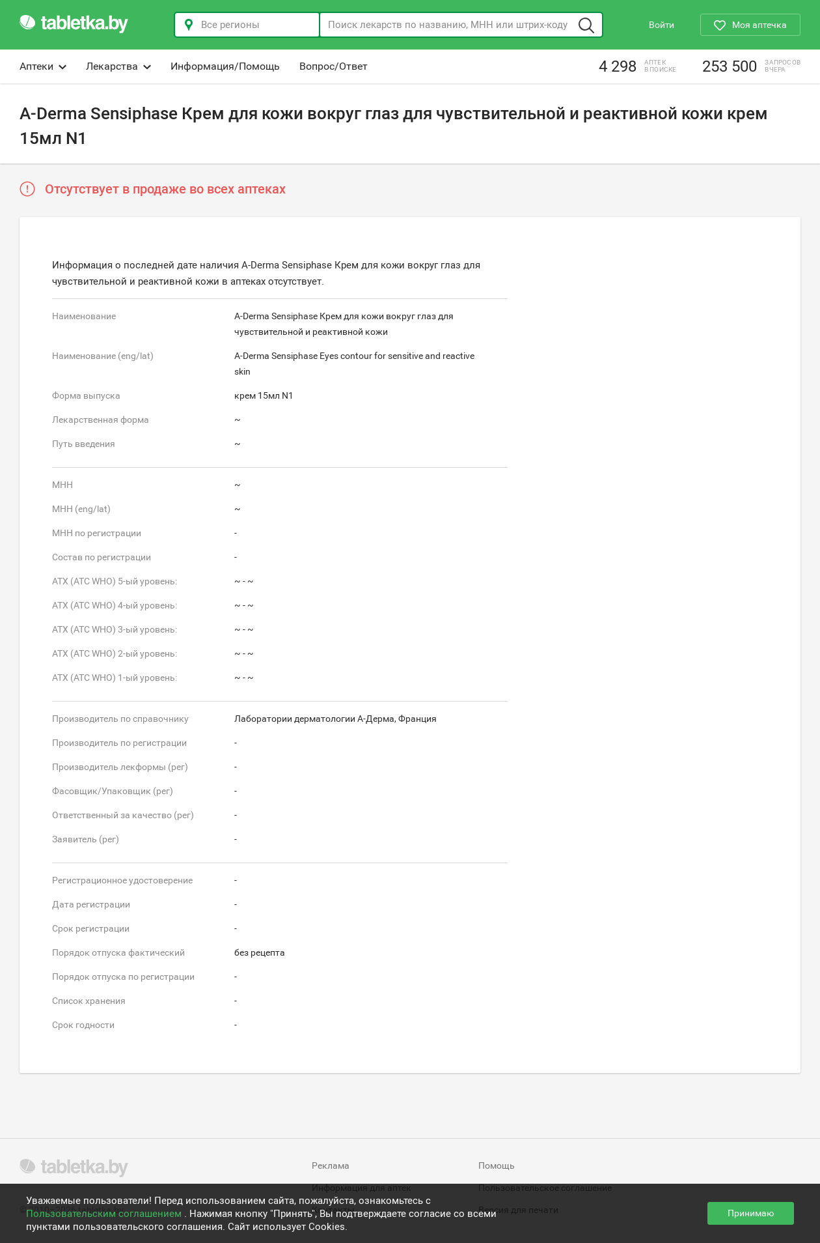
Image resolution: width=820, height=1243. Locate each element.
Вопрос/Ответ (333, 66)
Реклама (330, 1165)
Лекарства (118, 66)
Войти (661, 25)
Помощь (496, 1165)
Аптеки (43, 66)
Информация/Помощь (225, 66)
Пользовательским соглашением (105, 1214)
